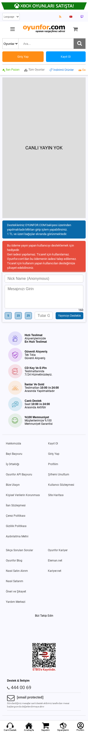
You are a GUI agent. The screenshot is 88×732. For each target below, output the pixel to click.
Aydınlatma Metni (17, 536)
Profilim (53, 464)
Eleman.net (55, 560)
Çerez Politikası (15, 515)
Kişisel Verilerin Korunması (23, 495)
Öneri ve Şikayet (16, 591)
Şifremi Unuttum (58, 474)
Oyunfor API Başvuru (19, 474)
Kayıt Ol (53, 443)
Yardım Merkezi (15, 601)
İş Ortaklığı (12, 464)
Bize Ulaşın (13, 484)
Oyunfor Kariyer (58, 550)
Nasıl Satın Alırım (17, 571)
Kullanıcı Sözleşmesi (61, 484)
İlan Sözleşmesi (16, 505)
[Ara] (79, 43)
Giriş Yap (53, 453)
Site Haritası (56, 495)
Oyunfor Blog (14, 560)
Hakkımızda (13, 443)
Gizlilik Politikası (16, 526)
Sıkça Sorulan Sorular (19, 550)
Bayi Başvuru (14, 453)
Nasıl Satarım (14, 581)
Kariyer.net (54, 571)
